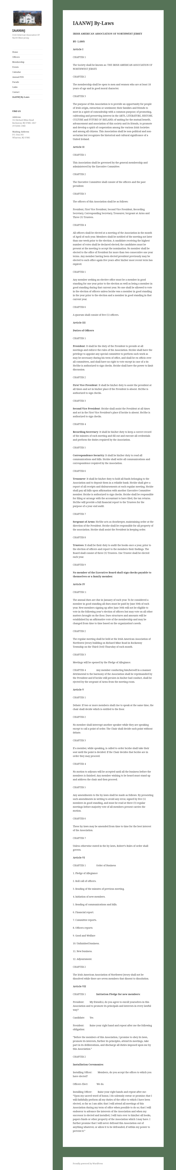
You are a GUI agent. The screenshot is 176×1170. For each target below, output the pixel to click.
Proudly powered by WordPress (88, 1163)
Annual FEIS (18, 77)
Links (14, 87)
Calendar (16, 72)
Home (15, 52)
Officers (16, 57)
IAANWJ (18, 30)
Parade (15, 82)
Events (15, 67)
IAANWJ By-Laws (20, 97)
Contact (15, 92)
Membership (18, 62)
